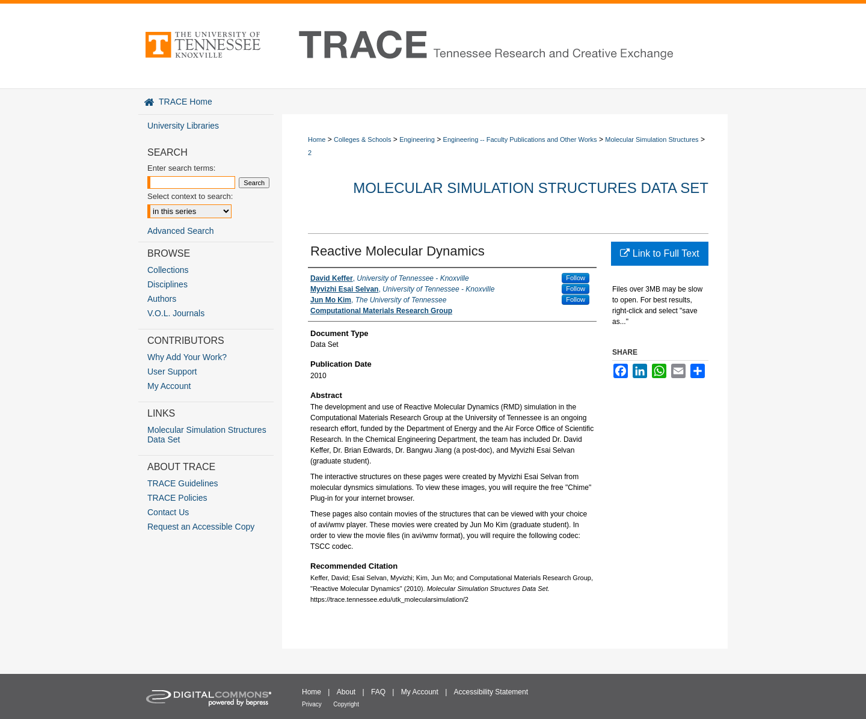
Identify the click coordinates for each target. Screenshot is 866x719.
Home (316, 139)
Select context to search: (190, 196)
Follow (575, 277)
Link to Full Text (659, 253)
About (346, 692)
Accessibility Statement (491, 692)
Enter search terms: (181, 168)
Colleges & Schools (362, 139)
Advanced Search (180, 231)
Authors (161, 299)
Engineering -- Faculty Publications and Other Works (520, 139)
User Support (172, 371)
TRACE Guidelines (182, 483)
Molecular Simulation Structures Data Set (530, 188)
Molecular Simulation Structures (651, 139)
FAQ (378, 692)
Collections (167, 270)
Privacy (312, 704)
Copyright (346, 704)
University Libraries (183, 125)
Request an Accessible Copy (200, 526)
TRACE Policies (177, 498)
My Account (169, 386)
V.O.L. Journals (175, 313)
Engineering (417, 139)
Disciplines (167, 284)
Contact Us (168, 512)
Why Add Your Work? (187, 357)
